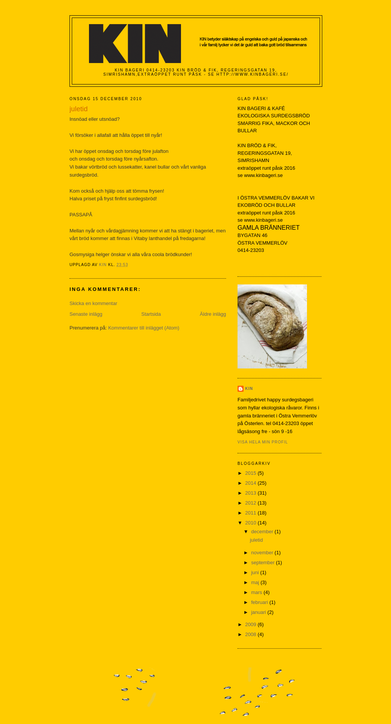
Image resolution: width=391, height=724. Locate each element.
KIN (249, 388)
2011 (251, 513)
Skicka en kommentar (93, 303)
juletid (256, 540)
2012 (251, 503)
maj (256, 582)
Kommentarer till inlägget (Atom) (143, 328)
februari (260, 602)
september (263, 562)
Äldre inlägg (213, 314)
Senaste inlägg (85, 314)
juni (255, 572)
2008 (251, 634)
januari (259, 612)
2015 (251, 473)
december (263, 531)
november (263, 552)
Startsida (151, 314)
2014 (251, 483)
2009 (251, 624)
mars (257, 592)
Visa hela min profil (263, 442)
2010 (251, 523)
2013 (251, 493)
